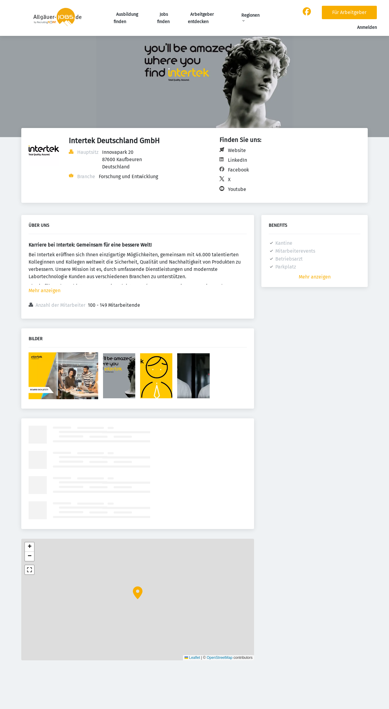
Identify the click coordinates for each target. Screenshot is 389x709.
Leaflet (192, 657)
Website (237, 150)
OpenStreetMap (219, 657)
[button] (137, 593)
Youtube (237, 189)
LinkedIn (237, 160)
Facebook (238, 170)
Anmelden (367, 27)
